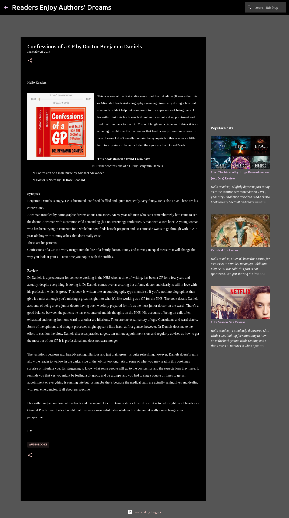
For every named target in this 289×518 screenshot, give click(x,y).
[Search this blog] (263, 7)
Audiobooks (38, 445)
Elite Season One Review (228, 322)
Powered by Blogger (144, 512)
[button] (29, 61)
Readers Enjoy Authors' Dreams (61, 7)
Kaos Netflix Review (224, 250)
